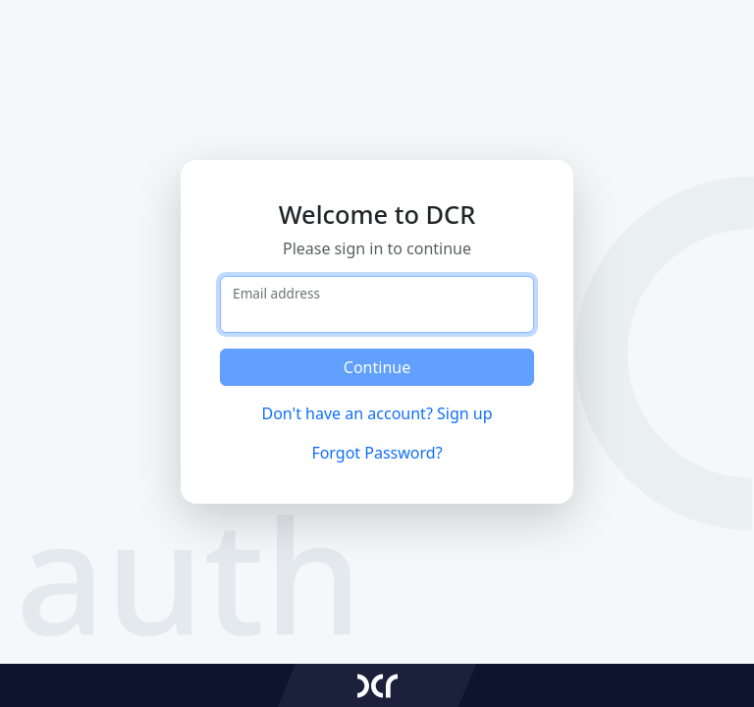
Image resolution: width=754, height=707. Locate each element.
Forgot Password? (376, 452)
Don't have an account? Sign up (376, 413)
